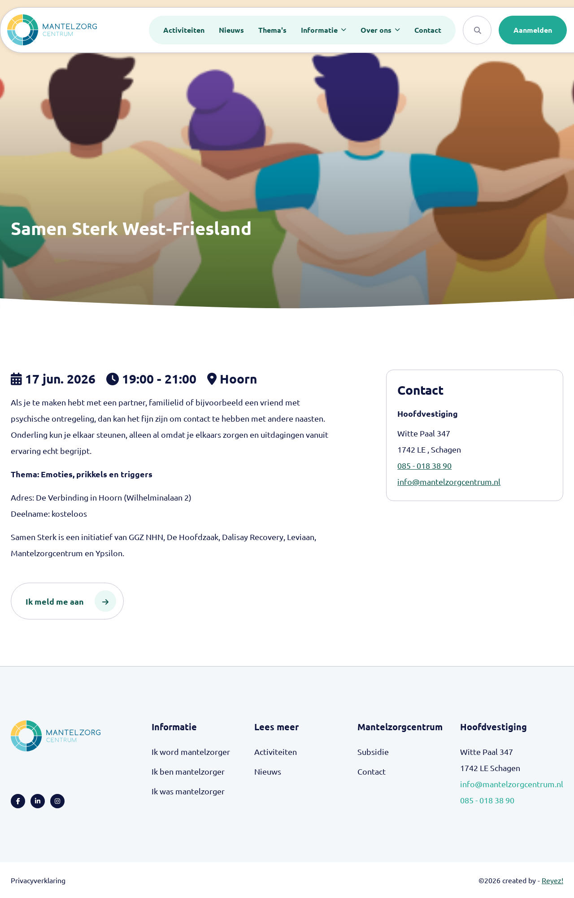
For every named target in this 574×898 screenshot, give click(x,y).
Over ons (377, 30)
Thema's (272, 30)
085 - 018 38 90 (424, 465)
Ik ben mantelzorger (188, 771)
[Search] (477, 30)
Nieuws (231, 30)
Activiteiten (183, 30)
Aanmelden (532, 30)
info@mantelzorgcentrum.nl (448, 481)
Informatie (320, 30)
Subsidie (373, 751)
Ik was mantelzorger (188, 791)
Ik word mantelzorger (191, 751)
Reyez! (552, 880)
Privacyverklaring (38, 880)
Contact (427, 30)
